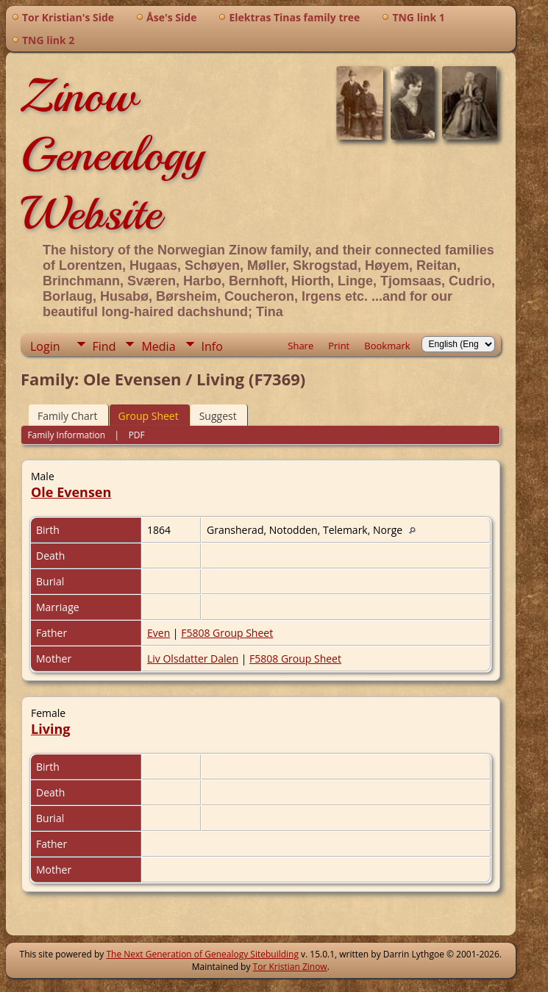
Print (338, 345)
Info (212, 346)
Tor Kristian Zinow (290, 966)
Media (158, 346)
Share (300, 345)
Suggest (218, 416)
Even (158, 633)
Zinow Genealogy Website (112, 154)
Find (104, 346)
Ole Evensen (71, 492)
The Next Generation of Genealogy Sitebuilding (202, 954)
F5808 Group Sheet (227, 633)
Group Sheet (148, 416)
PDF (137, 435)
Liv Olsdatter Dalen (192, 659)
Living (50, 729)
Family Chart (68, 416)
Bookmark (387, 345)
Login (45, 346)
